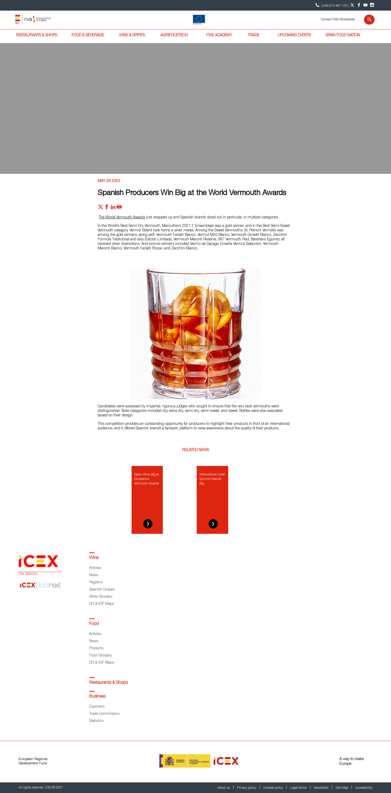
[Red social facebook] (106, 208)
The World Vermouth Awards (122, 217)
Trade (253, 35)
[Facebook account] (359, 5)
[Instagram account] (372, 5)
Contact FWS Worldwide (338, 19)
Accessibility (363, 788)
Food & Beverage (87, 35)
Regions (95, 582)
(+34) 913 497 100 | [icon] (331, 5)
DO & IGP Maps (101, 604)
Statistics (96, 721)
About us (224, 788)
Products (96, 648)
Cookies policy (273, 788)
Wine (93, 558)
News (93, 575)
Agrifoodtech (174, 35)
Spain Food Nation (343, 35)
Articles (95, 568)
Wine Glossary (100, 597)
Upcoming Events (294, 35)
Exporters (97, 707)
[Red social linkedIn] (113, 208)
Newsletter (321, 788)
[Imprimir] (119, 208)
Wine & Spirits (132, 35)
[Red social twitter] (100, 208)
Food (94, 624)
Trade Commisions (104, 714)
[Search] (366, 20)
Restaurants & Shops (36, 35)
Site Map (342, 788)
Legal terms (298, 788)
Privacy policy (247, 788)
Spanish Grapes (102, 590)
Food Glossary (100, 656)
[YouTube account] (365, 5)
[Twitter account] (352, 5)
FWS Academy (219, 35)
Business (97, 697)
